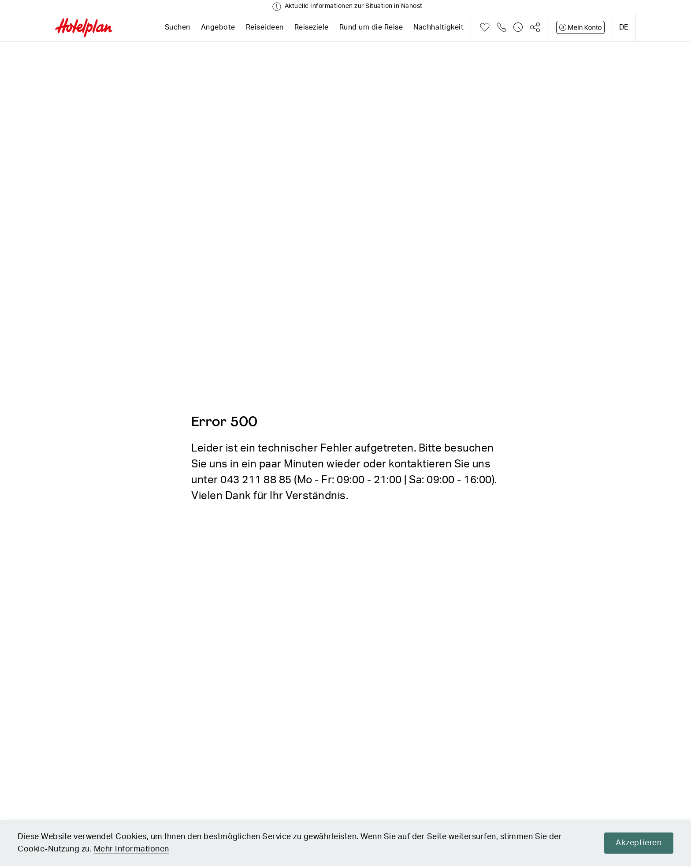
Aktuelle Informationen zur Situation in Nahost (354, 6)
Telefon (501, 27)
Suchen (177, 27)
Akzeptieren (639, 843)
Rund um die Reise (371, 27)
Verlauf (518, 27)
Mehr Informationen (131, 849)
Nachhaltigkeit (438, 27)
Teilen (535, 27)
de (623, 27)
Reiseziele (311, 27)
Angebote (218, 27)
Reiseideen (265, 27)
